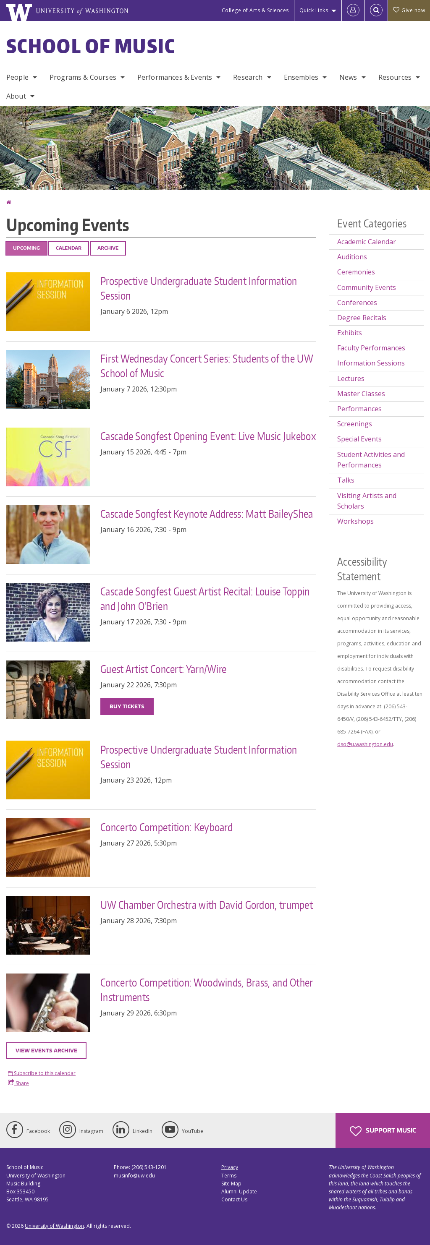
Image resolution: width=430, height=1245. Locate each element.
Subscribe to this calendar (44, 1073)
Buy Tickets (127, 706)
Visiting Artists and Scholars (366, 501)
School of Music (91, 45)
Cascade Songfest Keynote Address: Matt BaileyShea (206, 513)
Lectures (350, 378)
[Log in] (353, 10)
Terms (228, 1175)
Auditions (352, 256)
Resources (395, 77)
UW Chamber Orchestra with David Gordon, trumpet (206, 904)
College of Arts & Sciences (255, 10)
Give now (409, 10)
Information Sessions (371, 363)
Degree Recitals (361, 317)
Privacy (229, 1167)
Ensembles (301, 77)
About (16, 96)
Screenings (354, 423)
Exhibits (349, 332)
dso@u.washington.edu (365, 744)
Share (18, 1083)
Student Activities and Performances (371, 460)
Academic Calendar (366, 241)
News (348, 77)
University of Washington (54, 1225)
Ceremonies (356, 272)
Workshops (355, 521)
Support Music (383, 1131)
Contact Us (234, 1199)
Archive (107, 248)
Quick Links (313, 10)
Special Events (359, 439)
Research (247, 77)
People (17, 77)
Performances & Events (174, 77)
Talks (345, 480)
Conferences (357, 302)
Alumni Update (239, 1191)
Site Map (231, 1183)
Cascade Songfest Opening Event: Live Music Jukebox (208, 436)
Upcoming (26, 248)
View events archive (46, 1050)
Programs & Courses (83, 77)
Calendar (68, 248)
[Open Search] (376, 10)
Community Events (366, 287)
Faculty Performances (371, 347)
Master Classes (361, 393)
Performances (359, 408)
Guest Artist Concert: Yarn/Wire (163, 669)
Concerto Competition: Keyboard (166, 827)
